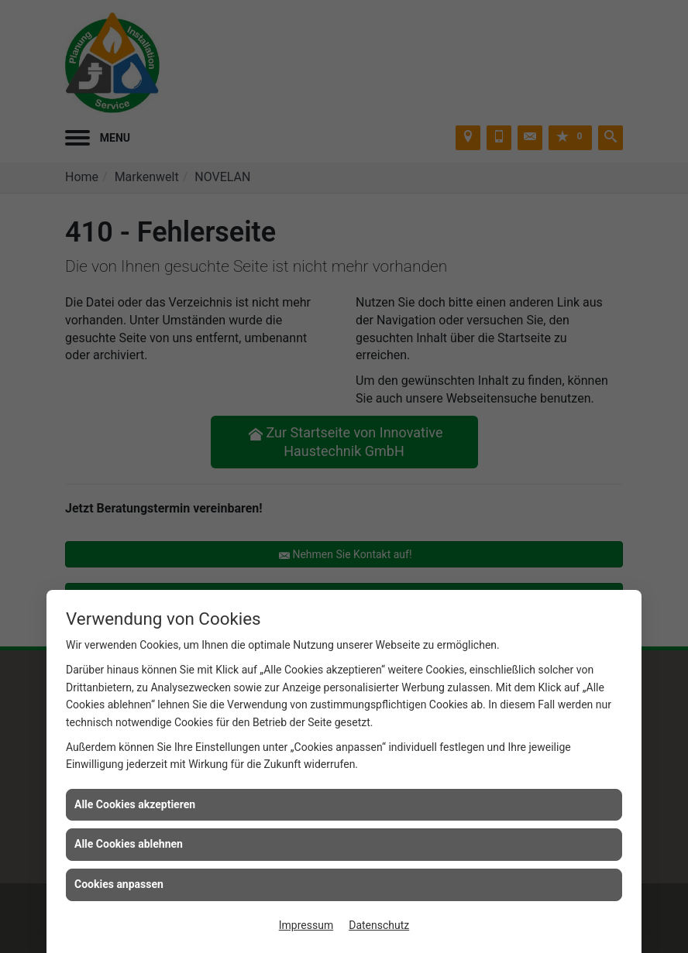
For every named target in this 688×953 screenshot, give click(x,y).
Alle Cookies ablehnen (128, 844)
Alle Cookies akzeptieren (134, 804)
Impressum (306, 925)
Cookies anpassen (118, 884)
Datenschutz (379, 925)
